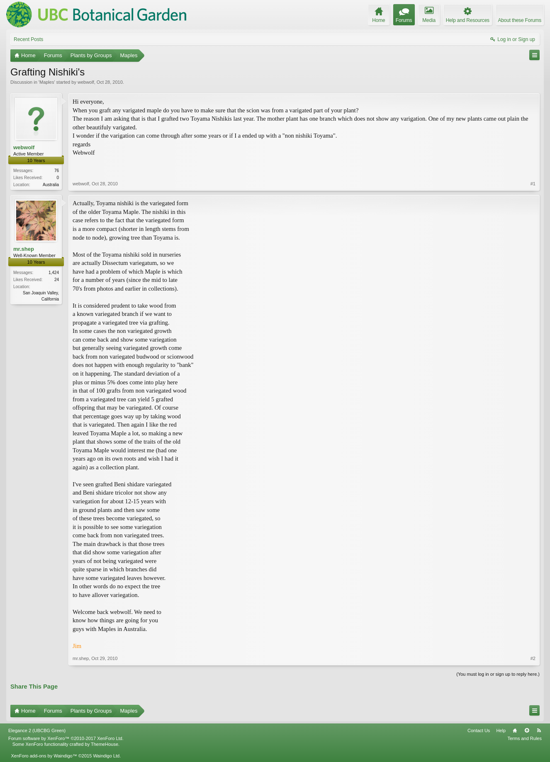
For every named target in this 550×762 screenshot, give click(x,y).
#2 (533, 658)
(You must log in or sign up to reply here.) (498, 674)
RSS (539, 730)
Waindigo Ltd (106, 755)
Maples (46, 82)
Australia (51, 184)
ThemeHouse (104, 744)
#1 (533, 183)
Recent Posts (28, 39)
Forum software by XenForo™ (66, 738)
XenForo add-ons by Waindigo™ (44, 755)
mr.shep (23, 249)
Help (501, 730)
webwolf (86, 82)
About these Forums (519, 20)
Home (515, 730)
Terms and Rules (524, 738)
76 (56, 170)
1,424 (54, 272)
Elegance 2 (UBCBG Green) (37, 730)
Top (527, 730)
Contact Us (478, 730)
